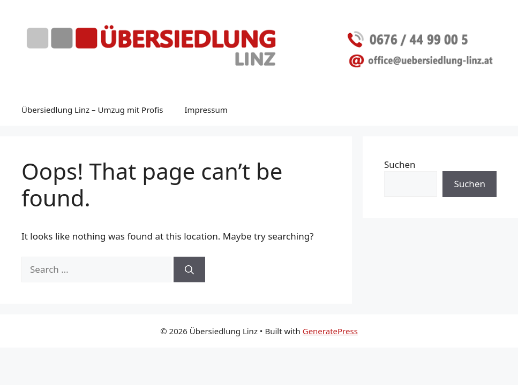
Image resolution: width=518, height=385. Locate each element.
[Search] (189, 269)
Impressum (205, 109)
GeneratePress (330, 331)
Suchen (400, 164)
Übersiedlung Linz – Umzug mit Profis (92, 109)
